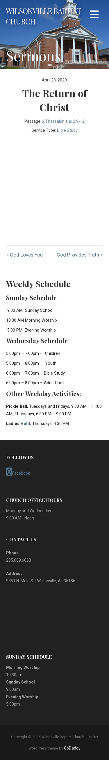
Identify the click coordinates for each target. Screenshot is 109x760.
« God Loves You (24, 255)
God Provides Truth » (80, 255)
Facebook (18, 472)
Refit (25, 423)
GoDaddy (72, 748)
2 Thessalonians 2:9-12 (63, 121)
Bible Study (67, 130)
